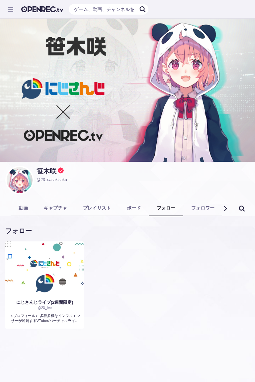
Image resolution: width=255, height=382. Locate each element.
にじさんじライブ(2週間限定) (44, 302)
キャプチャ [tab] (55, 208)
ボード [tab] (134, 208)
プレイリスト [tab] (97, 208)
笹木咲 (46, 171)
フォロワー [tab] (202, 208)
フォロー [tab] (166, 208)
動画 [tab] (23, 208)
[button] (225, 208)
